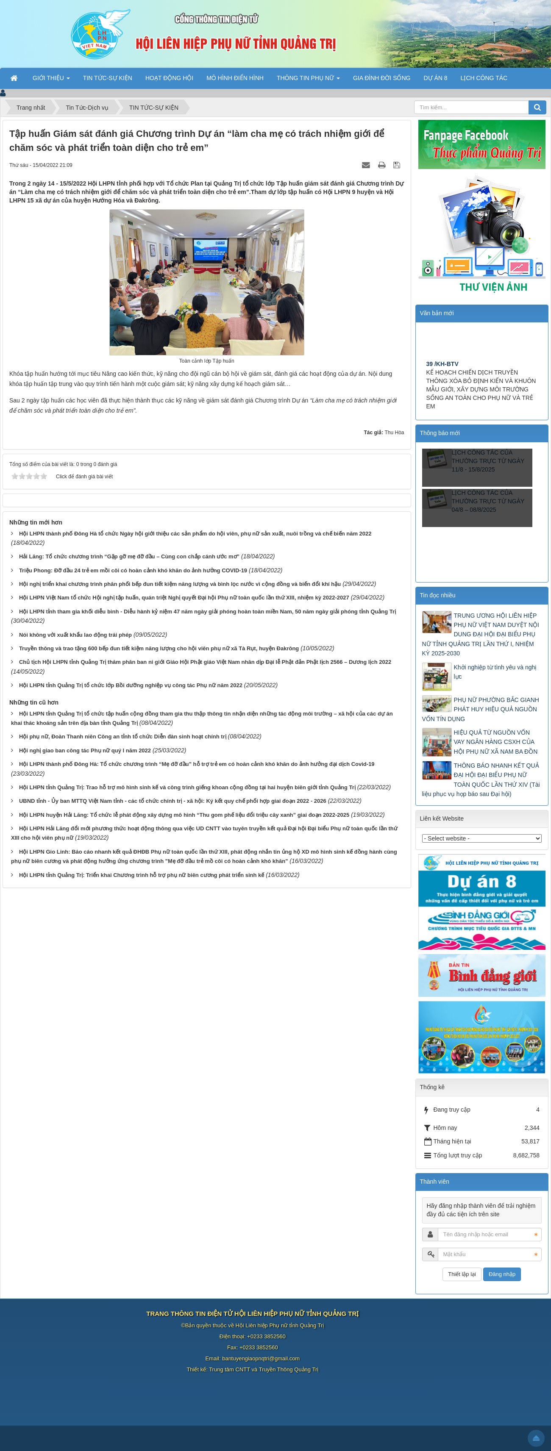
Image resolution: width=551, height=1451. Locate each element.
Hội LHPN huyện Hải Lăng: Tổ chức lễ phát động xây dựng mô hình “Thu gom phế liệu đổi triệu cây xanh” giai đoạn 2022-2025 (184, 815)
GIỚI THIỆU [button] (51, 80)
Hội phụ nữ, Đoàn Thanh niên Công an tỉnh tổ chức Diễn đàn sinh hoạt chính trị (122, 736)
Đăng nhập (502, 1274)
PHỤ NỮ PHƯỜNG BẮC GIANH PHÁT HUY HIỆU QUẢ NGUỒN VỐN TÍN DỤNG (480, 709)
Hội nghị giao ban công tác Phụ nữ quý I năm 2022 (85, 750)
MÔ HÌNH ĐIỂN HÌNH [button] (235, 78)
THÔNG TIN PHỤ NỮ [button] (308, 80)
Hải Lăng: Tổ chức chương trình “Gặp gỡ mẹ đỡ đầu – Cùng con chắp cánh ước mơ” (129, 556)
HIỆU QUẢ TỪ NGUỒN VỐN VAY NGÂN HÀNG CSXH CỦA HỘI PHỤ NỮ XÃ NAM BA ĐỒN (496, 742)
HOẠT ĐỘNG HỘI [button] (169, 78)
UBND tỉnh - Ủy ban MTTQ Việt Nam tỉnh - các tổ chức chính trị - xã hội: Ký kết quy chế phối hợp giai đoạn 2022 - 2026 (172, 801)
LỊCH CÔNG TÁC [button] (484, 78)
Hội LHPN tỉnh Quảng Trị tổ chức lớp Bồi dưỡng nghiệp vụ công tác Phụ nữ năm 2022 (130, 685)
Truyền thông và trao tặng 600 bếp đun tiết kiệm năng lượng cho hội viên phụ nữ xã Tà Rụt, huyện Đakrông (159, 648)
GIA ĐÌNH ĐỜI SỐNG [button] (382, 78)
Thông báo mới (440, 433)
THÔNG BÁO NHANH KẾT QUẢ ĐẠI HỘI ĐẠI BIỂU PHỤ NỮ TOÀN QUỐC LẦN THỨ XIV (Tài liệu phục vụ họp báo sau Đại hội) (481, 779)
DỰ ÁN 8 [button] (435, 78)
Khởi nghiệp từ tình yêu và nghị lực (495, 672)
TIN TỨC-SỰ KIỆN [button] (107, 78)
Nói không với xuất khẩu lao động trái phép (75, 635)
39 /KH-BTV (442, 366)
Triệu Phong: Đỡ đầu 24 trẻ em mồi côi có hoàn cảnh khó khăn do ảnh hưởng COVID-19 (133, 570)
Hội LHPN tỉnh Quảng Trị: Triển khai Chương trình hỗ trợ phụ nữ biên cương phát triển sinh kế (141, 875)
